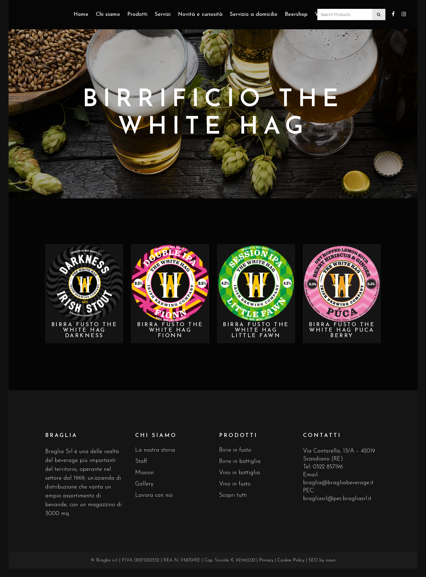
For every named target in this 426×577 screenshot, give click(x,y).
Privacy (266, 560)
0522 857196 (328, 467)
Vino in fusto (235, 484)
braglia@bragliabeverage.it (338, 483)
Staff (141, 461)
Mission (144, 473)
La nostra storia (155, 450)
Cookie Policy (291, 560)
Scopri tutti (233, 495)
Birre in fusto (235, 450)
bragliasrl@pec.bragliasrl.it (337, 499)
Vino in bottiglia (239, 473)
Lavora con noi (154, 495)
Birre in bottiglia (240, 461)
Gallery (144, 484)
